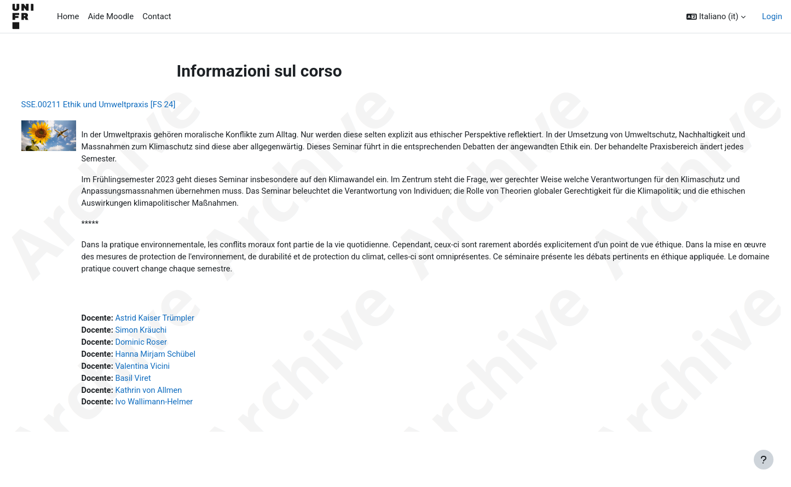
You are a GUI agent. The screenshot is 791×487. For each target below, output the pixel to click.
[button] (716, 17)
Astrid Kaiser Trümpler (177, 323)
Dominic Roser (163, 347)
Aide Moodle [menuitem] (111, 16)
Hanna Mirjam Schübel (178, 359)
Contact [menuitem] (156, 16)
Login (772, 16)
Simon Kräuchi (163, 335)
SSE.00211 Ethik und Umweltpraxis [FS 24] (119, 104)
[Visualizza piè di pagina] (763, 459)
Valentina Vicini (165, 372)
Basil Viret (155, 384)
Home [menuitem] (68, 16)
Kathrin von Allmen (171, 397)
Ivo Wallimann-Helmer (177, 409)
